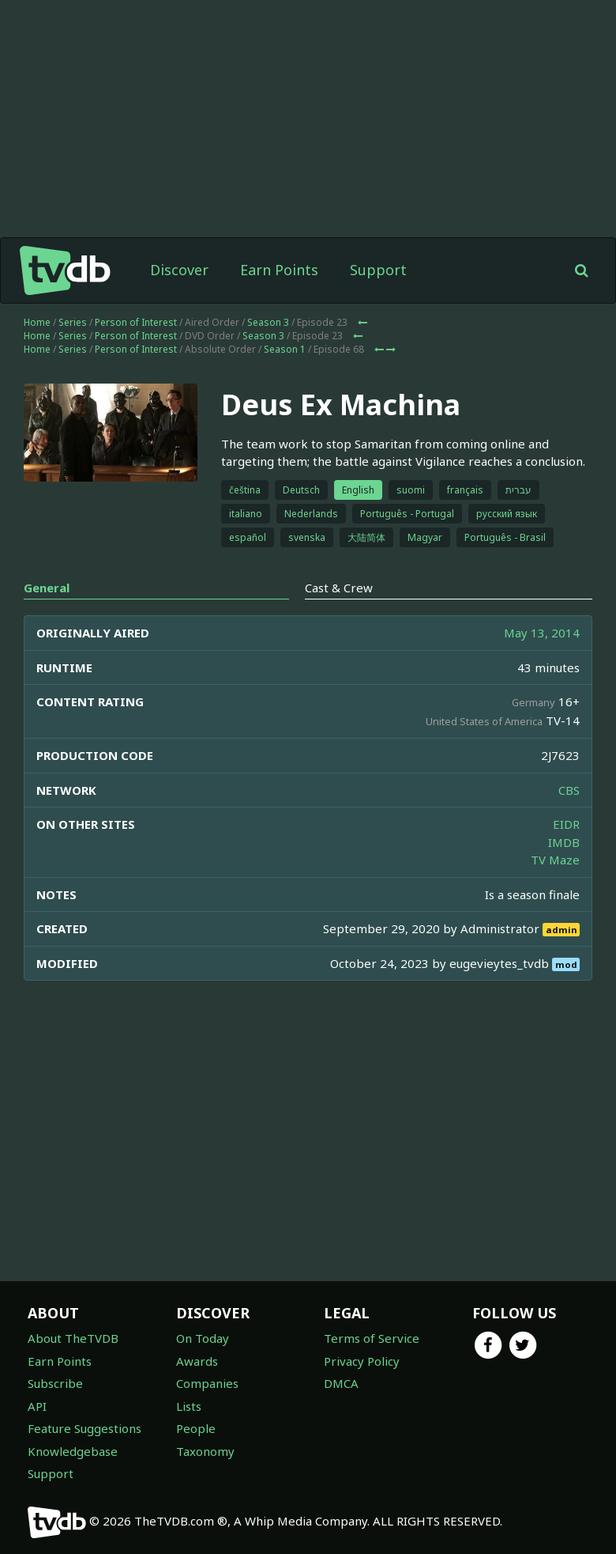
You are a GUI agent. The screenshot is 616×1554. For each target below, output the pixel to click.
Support (378, 269)
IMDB (564, 842)
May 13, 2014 (542, 633)
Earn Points (279, 269)
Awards (197, 1361)
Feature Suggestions (84, 1428)
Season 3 (268, 322)
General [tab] (46, 588)
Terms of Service (371, 1338)
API (37, 1406)
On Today (202, 1338)
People (196, 1428)
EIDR (566, 824)
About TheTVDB (73, 1338)
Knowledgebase (73, 1451)
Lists (188, 1406)
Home (37, 322)
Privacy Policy (362, 1361)
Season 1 (285, 349)
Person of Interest (136, 322)
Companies (207, 1383)
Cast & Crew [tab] (339, 588)
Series (72, 322)
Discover (179, 269)
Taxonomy (205, 1451)
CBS (569, 790)
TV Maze (555, 860)
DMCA (341, 1383)
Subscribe (55, 1383)
